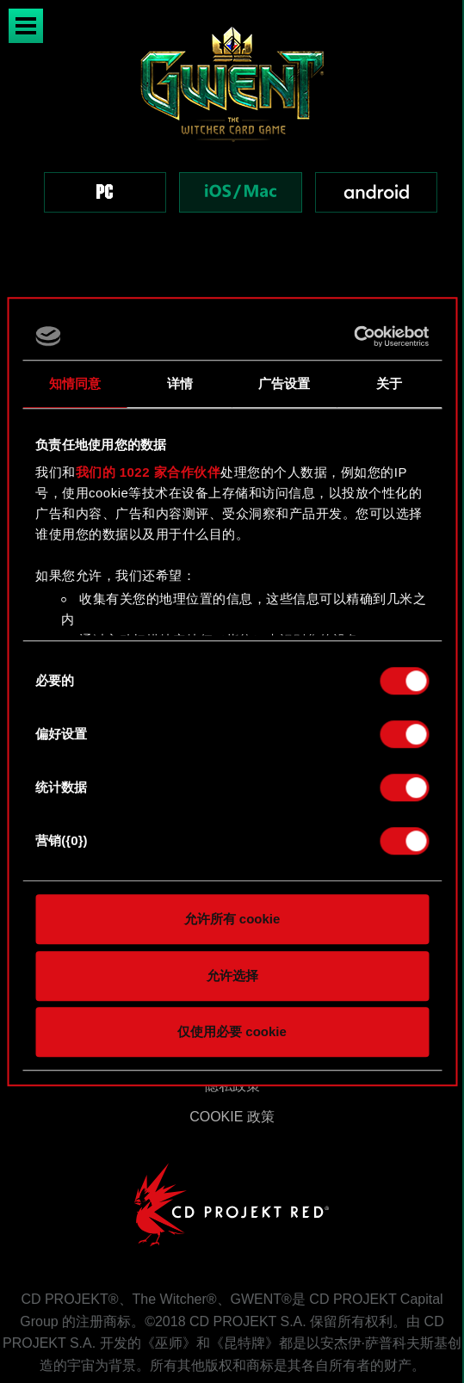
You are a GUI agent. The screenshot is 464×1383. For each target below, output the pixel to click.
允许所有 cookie (232, 918)
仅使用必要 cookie (232, 1031)
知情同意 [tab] (75, 383)
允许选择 (232, 975)
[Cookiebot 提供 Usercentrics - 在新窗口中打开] (353, 336)
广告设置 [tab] (284, 383)
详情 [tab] (180, 383)
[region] (232, 139)
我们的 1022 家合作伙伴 (148, 472)
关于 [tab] (389, 383)
